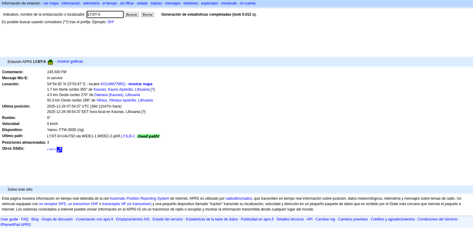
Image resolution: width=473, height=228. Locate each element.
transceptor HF (114, 204)
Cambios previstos (353, 219)
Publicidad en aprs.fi (257, 219)
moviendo (229, 3)
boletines (190, 3)
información (71, 3)
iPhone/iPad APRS (16, 225)
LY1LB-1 (128, 136)
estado (142, 3)
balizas (156, 3)
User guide (9, 219)
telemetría (91, 3)
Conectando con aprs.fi (94, 219)
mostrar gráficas (70, 61)
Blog (35, 219)
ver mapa (51, 3)
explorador (209, 3)
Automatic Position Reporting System (139, 198)
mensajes (172, 3)
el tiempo (110, 3)
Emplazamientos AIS (133, 219)
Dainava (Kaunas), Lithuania (117, 95)
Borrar (148, 14)
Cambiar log (325, 219)
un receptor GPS (52, 204)
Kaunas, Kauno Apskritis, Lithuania (121, 89)
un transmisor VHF (83, 204)
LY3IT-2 (51, 149)
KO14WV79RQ (113, 84)
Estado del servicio (168, 219)
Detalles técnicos (290, 219)
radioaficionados (239, 198)
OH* (110, 22)
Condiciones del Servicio (437, 219)
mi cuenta (248, 3)
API (310, 219)
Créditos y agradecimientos (393, 219)
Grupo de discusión (57, 219)
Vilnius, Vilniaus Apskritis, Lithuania (125, 100)
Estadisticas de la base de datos (212, 219)
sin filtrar (127, 3)
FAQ (24, 219)
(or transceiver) (139, 204)
